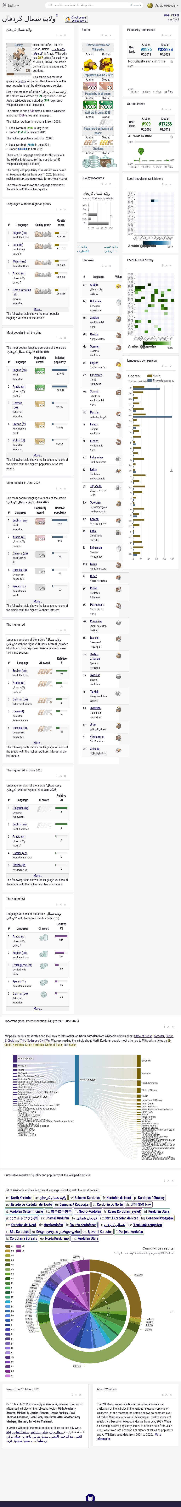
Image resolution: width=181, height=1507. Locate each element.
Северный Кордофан (74, 1204)
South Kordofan (34, 1045)
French (94, 441)
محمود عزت (14, 1441)
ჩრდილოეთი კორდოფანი (58, 1232)
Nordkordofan (53, 1225)
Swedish (95, 675)
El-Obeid (9, 1040)
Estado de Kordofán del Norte (31, 1204)
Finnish (94, 424)
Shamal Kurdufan (57, 1218)
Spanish (94, 391)
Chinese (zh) (20, 553)
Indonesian (96, 457)
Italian (93, 469)
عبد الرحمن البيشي (62, 1436)
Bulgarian (95, 301)
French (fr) (19, 424)
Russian (94, 638)
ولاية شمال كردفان (53, 1198)
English (11, 5)
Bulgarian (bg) (21, 808)
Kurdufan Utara (158, 1211)
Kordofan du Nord (119, 1198)
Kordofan (159, 1036)
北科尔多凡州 (141, 1204)
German (94, 346)
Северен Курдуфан (159, 1218)
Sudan (169, 1036)
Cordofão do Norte (110, 1204)
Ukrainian (95, 708)
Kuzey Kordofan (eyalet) (124, 1211)
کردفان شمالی (86, 1218)
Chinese (94, 749)
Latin (93, 531)
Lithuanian (96, 547)
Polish (93, 588)
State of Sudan (143, 1036)
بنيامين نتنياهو (39, 1432)
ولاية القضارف (83, 249)
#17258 (165, 124)
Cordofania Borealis (23, 1238)
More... (38, 309)
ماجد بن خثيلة (23, 1436)
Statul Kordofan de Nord (121, 1218)
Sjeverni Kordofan (100, 1232)
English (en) (20, 233)
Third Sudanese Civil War (35, 1040)
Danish (94, 334)
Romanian (96, 621)
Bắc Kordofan (19, 1232)
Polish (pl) (19, 440)
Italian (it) (18, 711)
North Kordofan (21, 1198)
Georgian (95, 502)
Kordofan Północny (151, 1198)
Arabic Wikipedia (162, 5)
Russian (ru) (20, 570)
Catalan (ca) (20, 853)
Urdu (93, 724)
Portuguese (97, 605)
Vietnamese (97, 737)
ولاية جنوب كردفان (111, 249)
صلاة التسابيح (20, 1432)
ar (57, 15)
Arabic (94, 285)
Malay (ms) (19, 261)
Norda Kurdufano (57, 1238)
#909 (146, 124)
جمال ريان (56, 1432)
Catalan (94, 318)
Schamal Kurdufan (87, 1198)
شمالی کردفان (114, 1225)
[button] (56, 35)
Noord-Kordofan (90, 1211)
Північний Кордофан (147, 1225)
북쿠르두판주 (61, 1211)
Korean (94, 519)
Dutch (93, 576)
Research (135, 5)
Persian (94, 412)
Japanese (96, 486)
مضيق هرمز (40, 1436)
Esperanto (96, 375)
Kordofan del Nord (23, 1225)
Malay (93, 564)
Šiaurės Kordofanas (83, 1225)
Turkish (94, 692)
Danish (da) (19, 865)
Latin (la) (18, 245)
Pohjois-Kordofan (131, 1232)
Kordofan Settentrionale (26, 1211)
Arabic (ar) (19, 273)
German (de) (20, 699)
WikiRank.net (171, 15)
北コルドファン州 (24, 1218)
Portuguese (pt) (22, 965)
